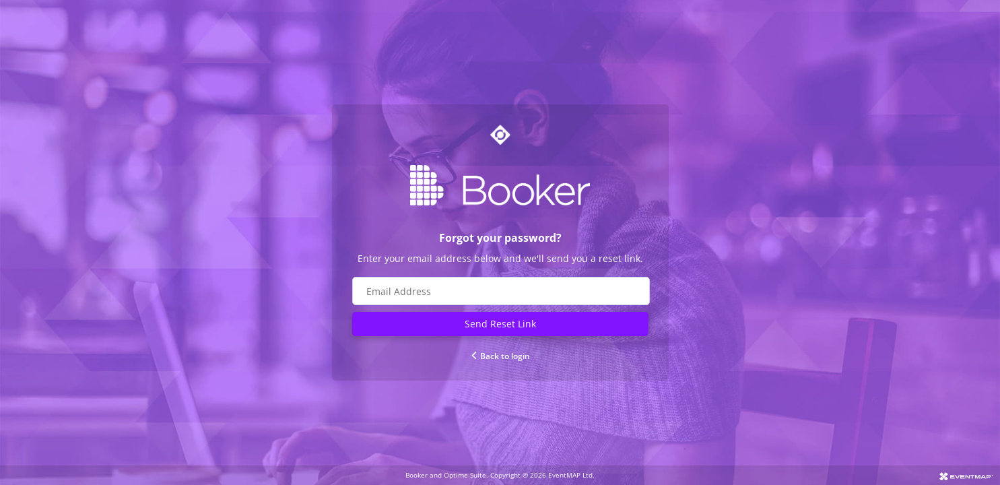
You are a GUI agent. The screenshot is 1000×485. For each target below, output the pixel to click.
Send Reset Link (500, 323)
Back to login (500, 356)
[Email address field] (501, 291)
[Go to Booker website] (500, 185)
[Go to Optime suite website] (500, 135)
